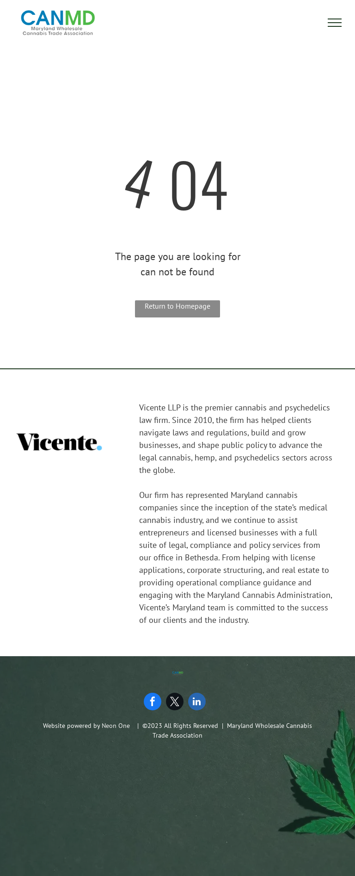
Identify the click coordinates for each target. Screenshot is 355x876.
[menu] (335, 23)
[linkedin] (197, 703)
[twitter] (175, 703)
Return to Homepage (177, 306)
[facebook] (152, 703)
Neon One (116, 725)
